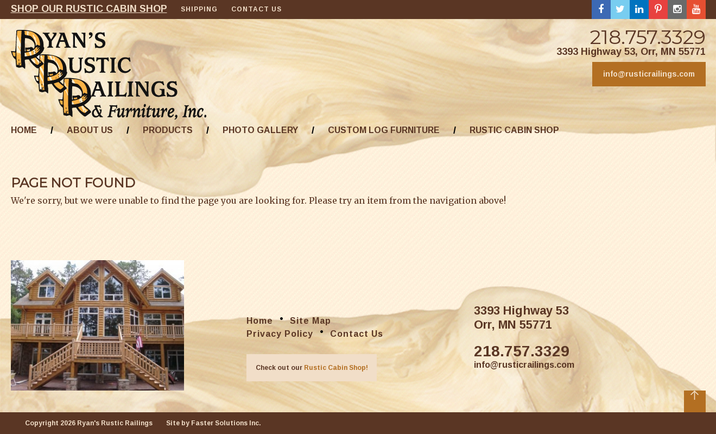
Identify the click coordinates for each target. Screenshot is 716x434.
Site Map (310, 320)
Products (168, 130)
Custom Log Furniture (384, 130)
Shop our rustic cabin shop (89, 8)
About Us (90, 130)
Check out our (312, 368)
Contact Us (256, 9)
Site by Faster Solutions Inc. (213, 423)
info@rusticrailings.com (649, 74)
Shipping (199, 9)
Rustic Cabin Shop (514, 130)
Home (24, 130)
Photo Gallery (260, 130)
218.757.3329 (648, 37)
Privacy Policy (279, 333)
